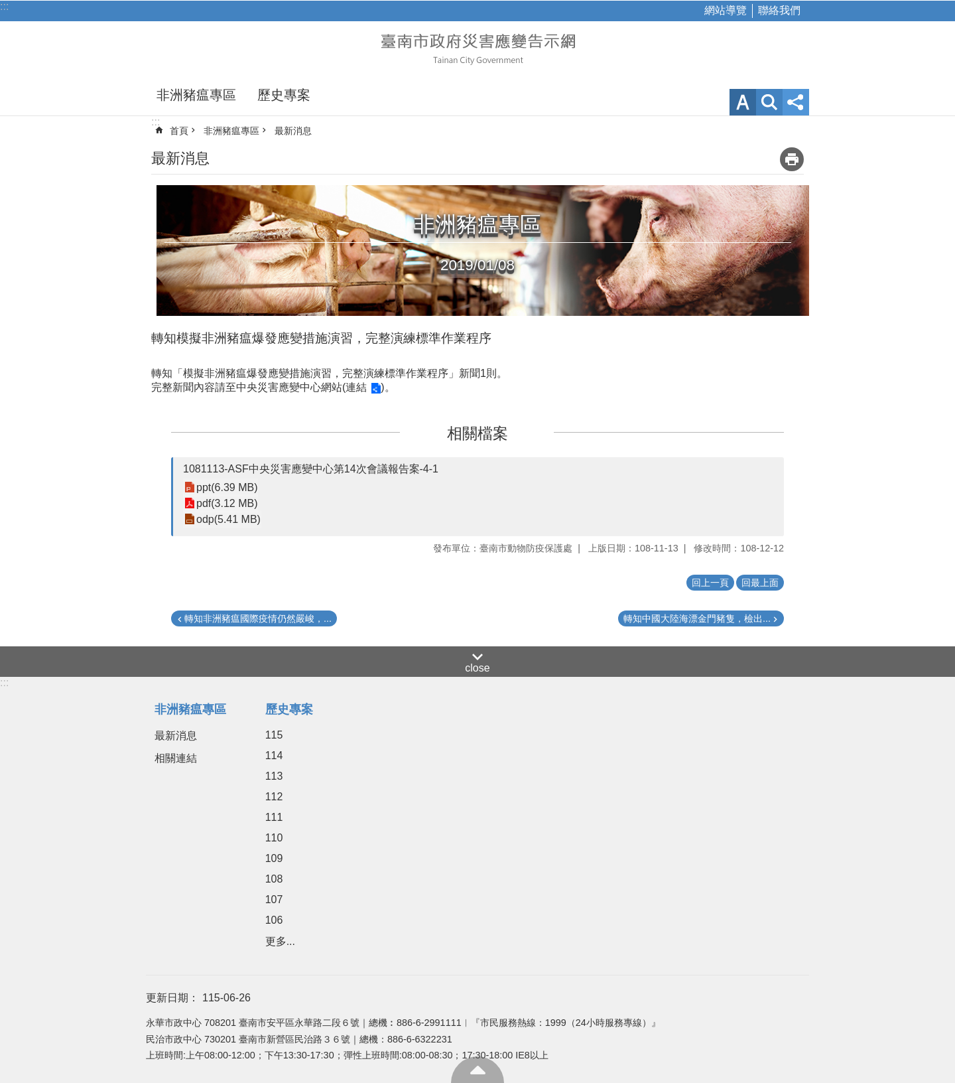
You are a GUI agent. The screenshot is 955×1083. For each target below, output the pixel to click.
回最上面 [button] (760, 582)
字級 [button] (743, 102)
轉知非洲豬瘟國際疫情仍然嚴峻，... (258, 618)
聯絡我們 (779, 10)
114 (274, 755)
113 (274, 776)
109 (274, 858)
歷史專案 (283, 95)
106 (274, 920)
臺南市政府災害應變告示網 (477, 47)
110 (274, 837)
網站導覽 (725, 10)
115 (274, 735)
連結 (356, 387)
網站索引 (769, 102)
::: (4, 6)
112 (274, 796)
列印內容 (792, 159)
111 (274, 817)
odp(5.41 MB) (228, 519)
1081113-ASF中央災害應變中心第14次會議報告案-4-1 (310, 468)
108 (274, 879)
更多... (280, 941)
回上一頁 (710, 582)
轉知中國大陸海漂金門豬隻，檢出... (697, 618)
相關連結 (176, 758)
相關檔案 (477, 433)
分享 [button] (796, 102)
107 (274, 899)
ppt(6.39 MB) (226, 487)
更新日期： (172, 997)
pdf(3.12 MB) (226, 503)
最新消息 (293, 130)
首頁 (179, 130)
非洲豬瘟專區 (196, 95)
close (477, 668)
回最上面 (477, 1069)
